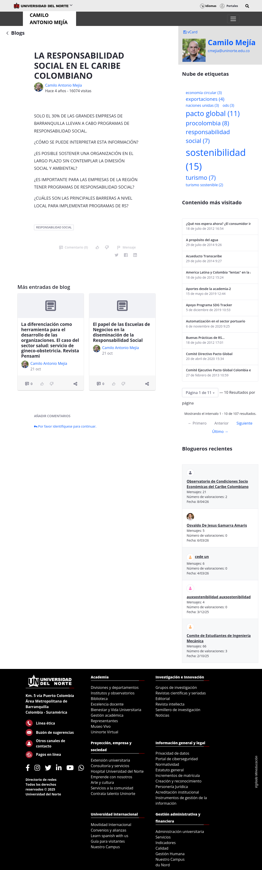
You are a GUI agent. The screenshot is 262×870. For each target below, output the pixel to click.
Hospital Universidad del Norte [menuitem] (117, 771)
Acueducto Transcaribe (204, 256)
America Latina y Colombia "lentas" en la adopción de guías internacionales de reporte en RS (218, 272)
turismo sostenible (204, 184)
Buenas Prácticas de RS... (205, 337)
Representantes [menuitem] (104, 720)
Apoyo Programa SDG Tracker (209, 305)
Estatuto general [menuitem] (170, 769)
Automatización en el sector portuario (215, 321)
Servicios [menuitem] (163, 837)
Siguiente (245, 423)
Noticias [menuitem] (163, 715)
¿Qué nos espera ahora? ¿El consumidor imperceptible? (218, 223)
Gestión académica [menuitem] (107, 715)
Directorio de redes (41, 779)
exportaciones (205, 99)
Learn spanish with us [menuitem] (109, 835)
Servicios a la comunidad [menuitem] (112, 788)
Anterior (221, 423)
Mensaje (126, 247)
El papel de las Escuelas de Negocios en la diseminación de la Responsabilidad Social (121, 332)
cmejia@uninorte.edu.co (229, 50)
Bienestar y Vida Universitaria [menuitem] (116, 709)
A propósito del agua (202, 240)
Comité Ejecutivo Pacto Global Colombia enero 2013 (218, 370)
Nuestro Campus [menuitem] (105, 846)
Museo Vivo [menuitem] (101, 726)
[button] (247, 6)
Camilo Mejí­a (232, 42)
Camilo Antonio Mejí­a (63, 85)
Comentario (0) (73, 247)
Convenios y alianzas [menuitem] (108, 830)
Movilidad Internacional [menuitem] (111, 824)
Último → (220, 431)
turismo (201, 177)
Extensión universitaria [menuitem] (110, 760)
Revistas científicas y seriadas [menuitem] (181, 693)
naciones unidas (202, 105)
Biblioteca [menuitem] (99, 698)
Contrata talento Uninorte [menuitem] (113, 793)
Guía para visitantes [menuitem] (108, 841)
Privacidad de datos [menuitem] (172, 753)
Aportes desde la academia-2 (208, 289)
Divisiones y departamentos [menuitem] (115, 687)
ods (228, 105)
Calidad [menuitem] (162, 848)
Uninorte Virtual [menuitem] (104, 731)
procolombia (207, 123)
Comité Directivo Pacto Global (209, 354)
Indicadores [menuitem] (166, 842)
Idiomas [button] (208, 6)
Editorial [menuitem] (163, 698)
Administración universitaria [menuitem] (180, 831)
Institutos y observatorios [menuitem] (113, 693)
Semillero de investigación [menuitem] (178, 709)
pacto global (213, 113)
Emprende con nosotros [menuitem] (111, 776)
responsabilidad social (54, 227)
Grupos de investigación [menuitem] (176, 687)
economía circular (204, 92)
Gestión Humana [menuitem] (170, 853)
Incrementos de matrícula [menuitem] (178, 775)
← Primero (197, 423)
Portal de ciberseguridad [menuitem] (177, 758)
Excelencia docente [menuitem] (107, 704)
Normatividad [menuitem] (167, 764)
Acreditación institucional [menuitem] (177, 792)
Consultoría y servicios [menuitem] (110, 765)
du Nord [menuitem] (163, 864)
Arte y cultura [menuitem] (102, 782)
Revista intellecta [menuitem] (170, 704)
